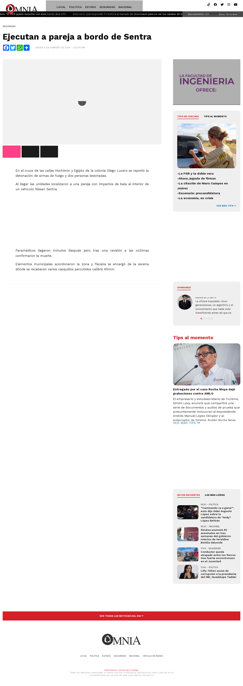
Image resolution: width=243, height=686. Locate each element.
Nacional (116, 6)
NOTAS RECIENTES (188, 496)
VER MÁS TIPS (226, 206)
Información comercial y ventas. (121, 671)
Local (52, 6)
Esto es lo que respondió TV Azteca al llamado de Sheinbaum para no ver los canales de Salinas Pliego (145, 15)
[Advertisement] (82, 219)
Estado (81, 6)
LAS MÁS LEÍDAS (215, 496)
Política (66, 6)
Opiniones (184, 288)
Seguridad (98, 6)
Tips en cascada (188, 117)
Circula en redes (139, 6)
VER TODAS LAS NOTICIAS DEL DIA (121, 617)
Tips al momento (215, 117)
